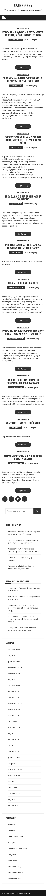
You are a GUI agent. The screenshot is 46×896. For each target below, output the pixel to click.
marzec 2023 (13, 739)
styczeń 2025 (13, 697)
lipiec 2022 (12, 787)
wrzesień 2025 (14, 673)
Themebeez (25, 893)
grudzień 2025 (14, 661)
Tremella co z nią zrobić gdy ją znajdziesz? (23, 197)
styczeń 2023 (13, 751)
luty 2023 (11, 745)
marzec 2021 (13, 805)
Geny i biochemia (15, 837)
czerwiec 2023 (14, 727)
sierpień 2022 (13, 781)
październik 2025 (15, 667)
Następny (24, 499)
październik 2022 (15, 769)
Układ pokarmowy (15, 872)
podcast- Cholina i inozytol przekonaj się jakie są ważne (23, 381)
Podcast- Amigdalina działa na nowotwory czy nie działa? (23, 246)
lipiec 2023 (12, 721)
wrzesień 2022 (14, 775)
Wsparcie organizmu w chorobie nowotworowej (23, 457)
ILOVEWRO (12, 616)
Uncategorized (23, 28)
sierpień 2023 (13, 715)
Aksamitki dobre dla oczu (23, 283)
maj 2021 (11, 799)
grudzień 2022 (14, 757)
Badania (11, 825)
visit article (12, 596)
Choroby (11, 831)
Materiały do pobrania (17, 849)
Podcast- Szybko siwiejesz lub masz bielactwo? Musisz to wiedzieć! (23, 332)
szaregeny (33, 39)
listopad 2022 (13, 763)
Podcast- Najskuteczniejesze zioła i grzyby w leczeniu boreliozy (23, 79)
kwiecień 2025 (14, 685)
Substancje (12, 861)
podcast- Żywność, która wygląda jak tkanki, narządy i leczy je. (23, 608)
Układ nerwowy (14, 867)
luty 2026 (11, 655)
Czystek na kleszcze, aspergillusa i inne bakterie (22, 629)
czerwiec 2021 (14, 793)
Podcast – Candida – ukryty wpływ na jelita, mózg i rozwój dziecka (22, 33)
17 (18, 499)
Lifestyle (11, 843)
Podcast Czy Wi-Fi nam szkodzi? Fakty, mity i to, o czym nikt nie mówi (23, 140)
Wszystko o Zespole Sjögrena (23, 423)
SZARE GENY (23, 5)
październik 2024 (15, 703)
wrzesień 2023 (14, 709)
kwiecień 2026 (14, 649)
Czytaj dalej (23, 67)
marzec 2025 (13, 691)
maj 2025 (11, 679)
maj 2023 (11, 733)
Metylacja (12, 855)
